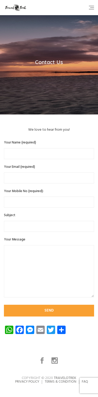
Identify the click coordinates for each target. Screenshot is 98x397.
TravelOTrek (65, 378)
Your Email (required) (49, 173)
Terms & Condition (60, 381)
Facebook (43, 360)
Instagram (55, 360)
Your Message (49, 268)
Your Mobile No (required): (49, 198)
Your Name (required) (49, 149)
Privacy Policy (27, 381)
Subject (49, 222)
